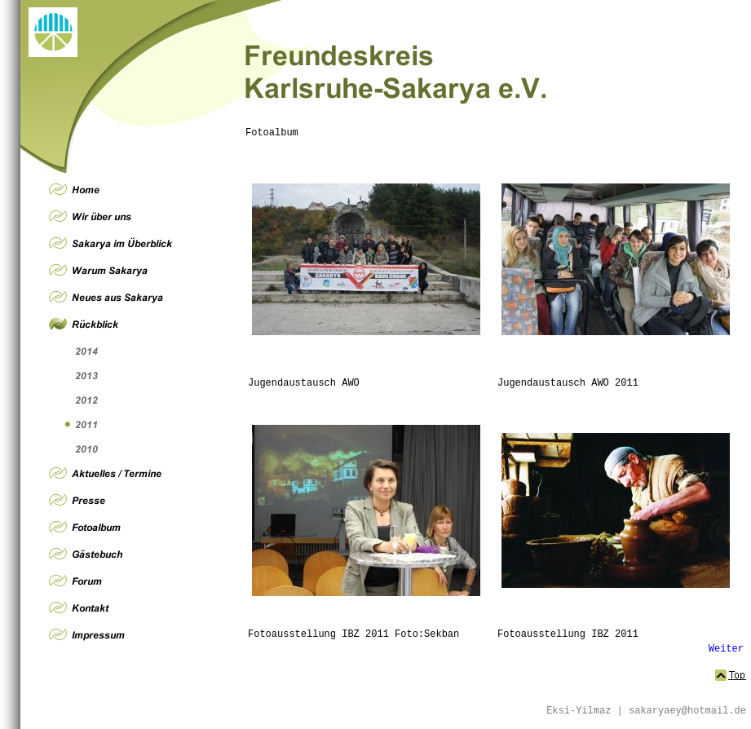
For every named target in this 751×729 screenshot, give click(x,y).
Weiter (726, 649)
